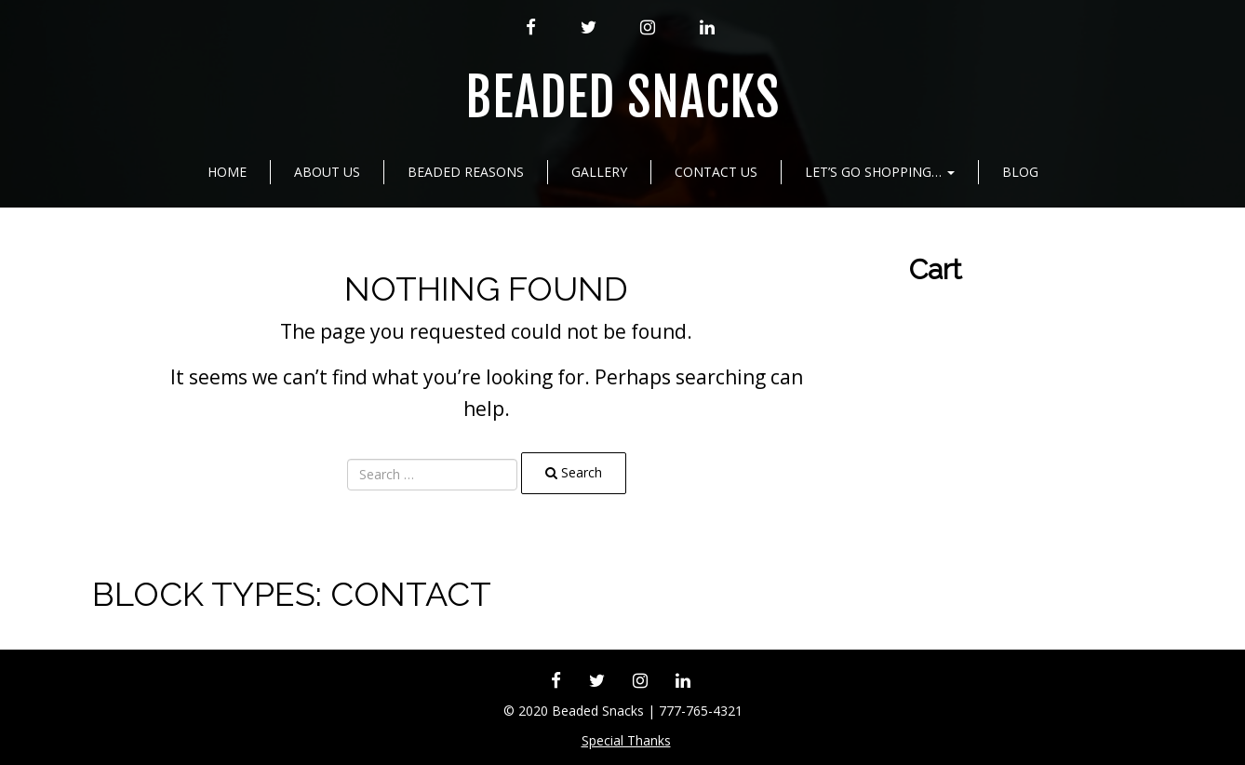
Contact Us (716, 172)
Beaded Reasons (466, 172)
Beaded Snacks (622, 98)
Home (227, 172)
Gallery (599, 172)
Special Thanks (626, 740)
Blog (1020, 172)
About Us (327, 172)
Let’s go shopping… (880, 172)
